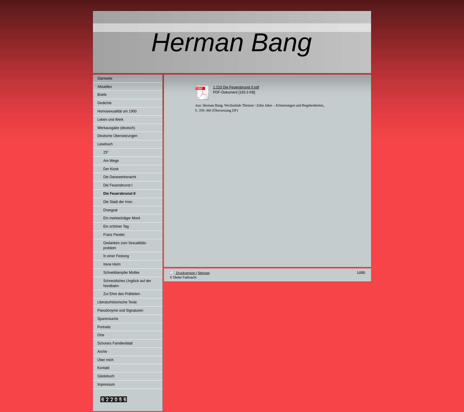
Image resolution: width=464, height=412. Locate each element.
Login (361, 272)
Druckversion (183, 273)
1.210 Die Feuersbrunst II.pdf (236, 87)
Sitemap (204, 273)
